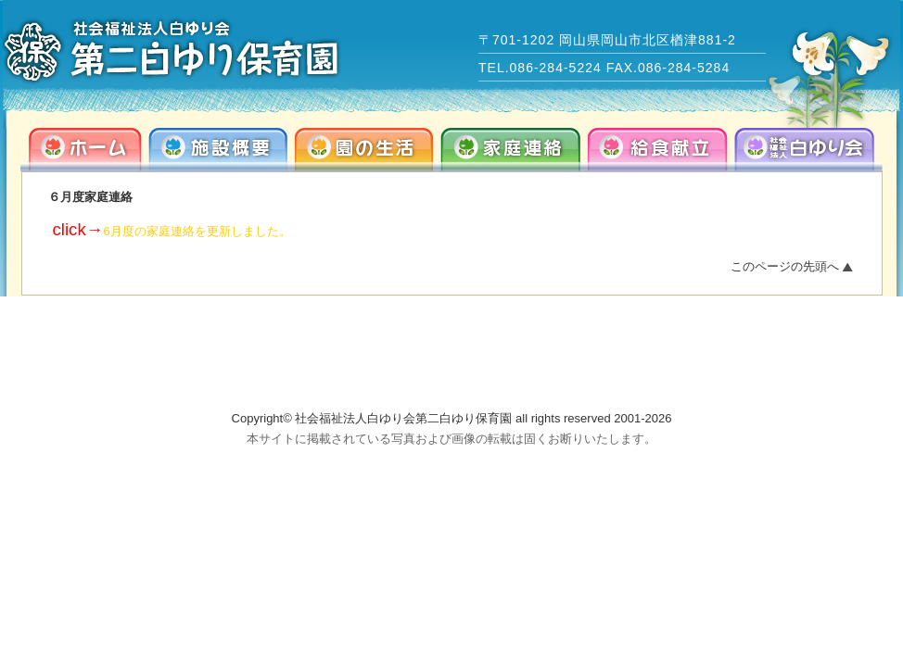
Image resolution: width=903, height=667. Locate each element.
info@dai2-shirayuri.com (728, 373)
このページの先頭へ (785, 266)
